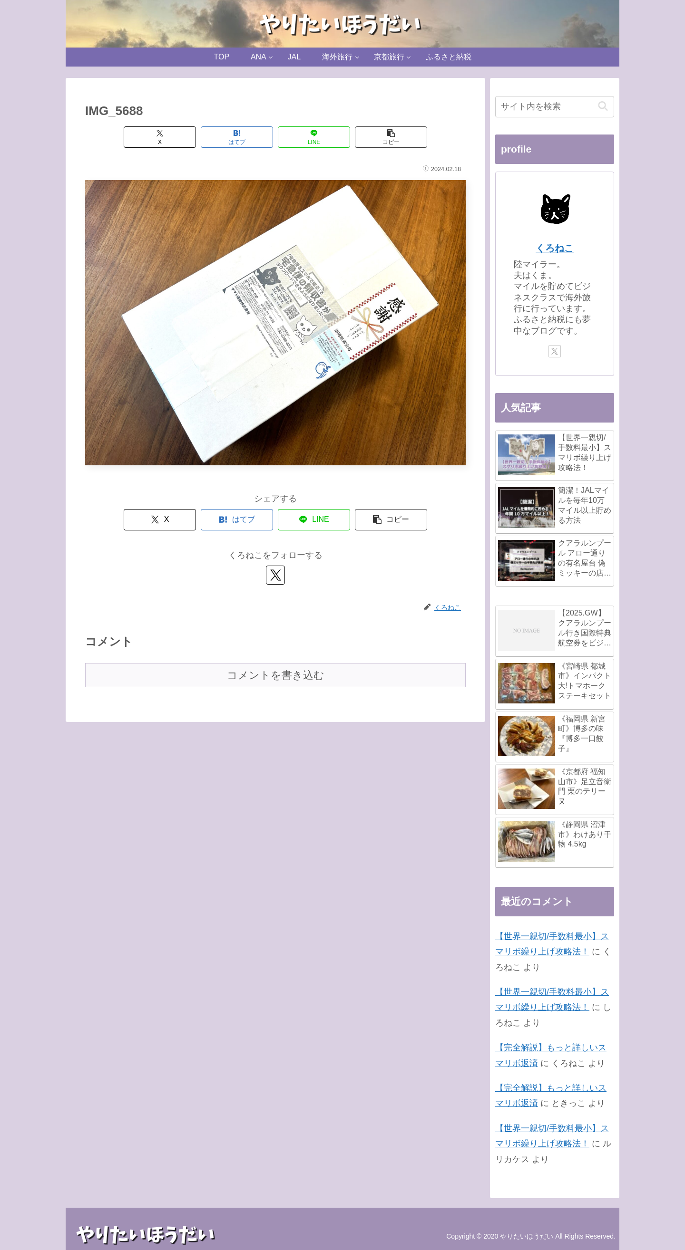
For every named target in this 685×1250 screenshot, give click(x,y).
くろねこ (555, 248)
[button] (391, 137)
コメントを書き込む (275, 675)
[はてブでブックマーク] (237, 137)
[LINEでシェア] (314, 137)
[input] (554, 106)
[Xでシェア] (160, 137)
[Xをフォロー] (275, 575)
